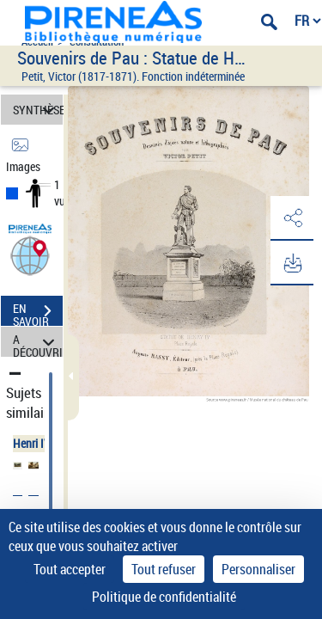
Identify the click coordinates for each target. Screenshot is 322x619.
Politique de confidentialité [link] (164, 596)
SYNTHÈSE (38, 110)
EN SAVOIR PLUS (38, 313)
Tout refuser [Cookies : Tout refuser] (163, 569)
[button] (30, 255)
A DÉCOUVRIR (38, 342)
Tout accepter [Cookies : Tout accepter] (69, 569)
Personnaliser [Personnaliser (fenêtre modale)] (258, 569)
